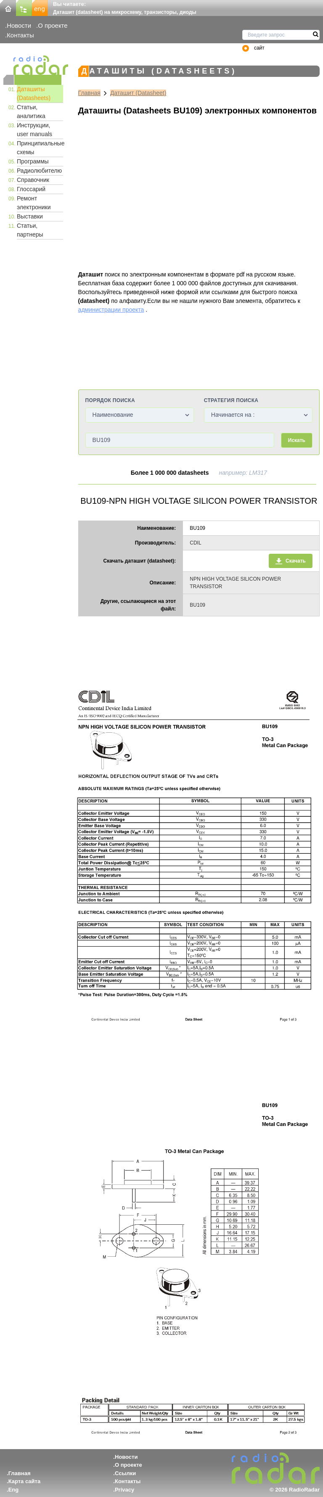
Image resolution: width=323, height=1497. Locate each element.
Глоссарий (31, 189)
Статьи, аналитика (31, 111)
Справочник (33, 179)
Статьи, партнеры (30, 230)
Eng (13, 1489)
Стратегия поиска (231, 400)
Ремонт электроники (34, 202)
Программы (33, 161)
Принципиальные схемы (40, 147)
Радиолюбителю (39, 170)
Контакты (20, 35)
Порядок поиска (110, 400)
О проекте (52, 25)
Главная (89, 92)
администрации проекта (111, 309)
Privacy (124, 1489)
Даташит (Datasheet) (138, 92)
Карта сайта (24, 1481)
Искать (296, 440)
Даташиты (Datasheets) (33, 93)
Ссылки (125, 1473)
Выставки (30, 216)
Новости (19, 25)
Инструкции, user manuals (34, 129)
